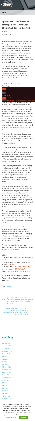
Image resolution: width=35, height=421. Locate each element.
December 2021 (6, 370)
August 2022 (6, 354)
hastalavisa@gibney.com (22, 271)
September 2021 (7, 377)
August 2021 (6, 380)
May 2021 (5, 388)
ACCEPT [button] (23, 417)
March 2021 (5, 393)
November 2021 (7, 372)
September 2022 (7, 351)
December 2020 (6, 399)
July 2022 (5, 356)
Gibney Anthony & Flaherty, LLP (15, 269)
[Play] (4, 89)
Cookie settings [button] (11, 418)
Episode (9, 287)
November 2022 (7, 346)
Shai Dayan (17, 267)
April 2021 (5, 391)
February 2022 (6, 367)
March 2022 (5, 364)
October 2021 (6, 375)
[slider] (4, 93)
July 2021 (5, 383)
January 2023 (6, 343)
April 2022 (5, 362)
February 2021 (6, 396)
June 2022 (5, 359)
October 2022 (6, 348)
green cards (17, 258)
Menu (4, 12)
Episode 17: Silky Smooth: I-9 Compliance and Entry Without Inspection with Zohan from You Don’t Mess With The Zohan (20, 300)
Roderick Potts (26, 267)
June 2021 (5, 385)
